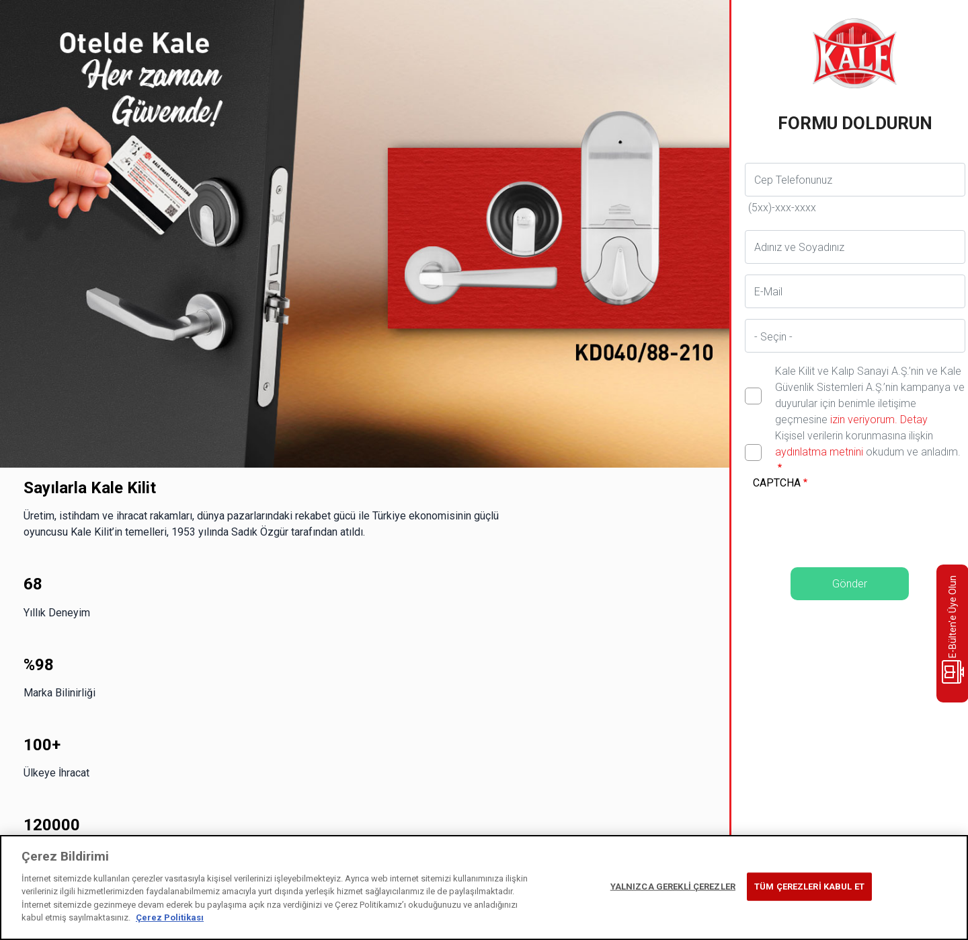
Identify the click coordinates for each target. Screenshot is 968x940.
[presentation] (855, 519)
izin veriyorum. (863, 419)
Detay (912, 419)
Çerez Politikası (170, 917)
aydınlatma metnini (819, 451)
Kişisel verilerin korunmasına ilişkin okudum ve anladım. (868, 443)
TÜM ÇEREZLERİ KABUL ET (809, 886)
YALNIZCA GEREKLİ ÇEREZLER (672, 886)
